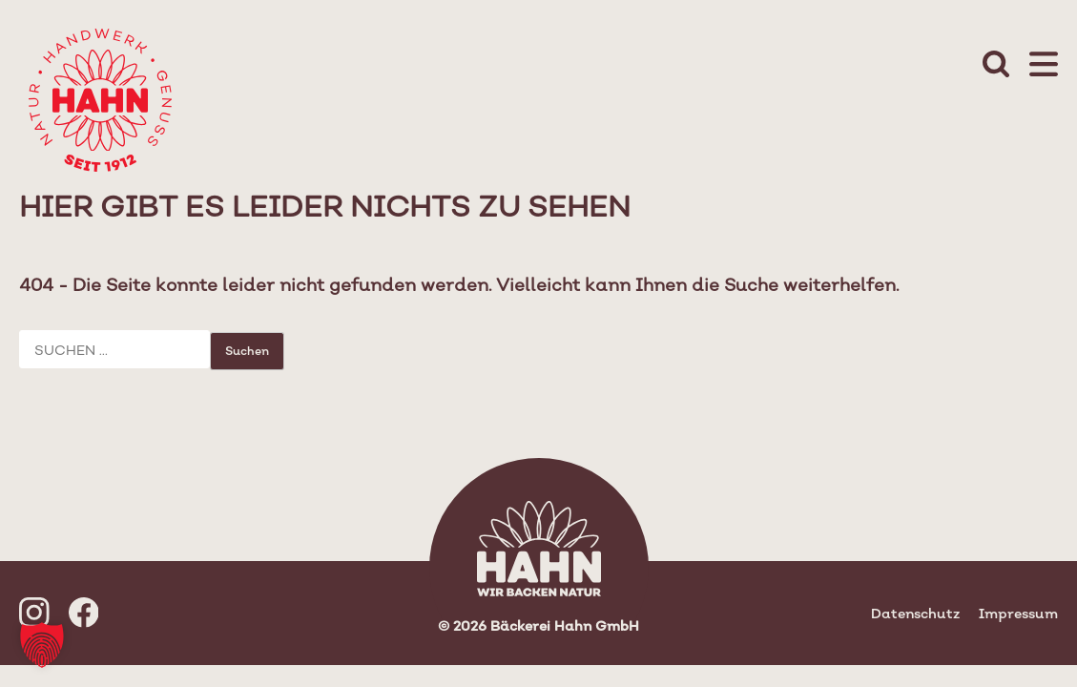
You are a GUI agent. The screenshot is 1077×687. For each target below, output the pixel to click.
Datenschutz (915, 613)
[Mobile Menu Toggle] (1043, 66)
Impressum (1018, 613)
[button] (42, 645)
